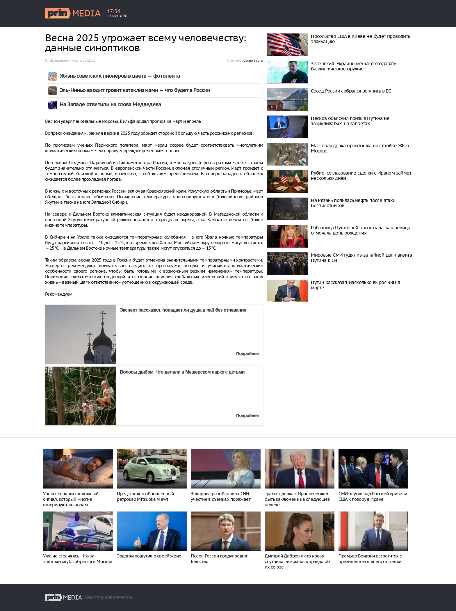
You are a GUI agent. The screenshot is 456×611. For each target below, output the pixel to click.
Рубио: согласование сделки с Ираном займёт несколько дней (361, 175)
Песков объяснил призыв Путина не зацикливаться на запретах (350, 120)
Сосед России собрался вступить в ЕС (351, 91)
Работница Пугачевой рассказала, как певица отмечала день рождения (360, 230)
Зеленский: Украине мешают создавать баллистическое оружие (353, 66)
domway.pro (253, 60)
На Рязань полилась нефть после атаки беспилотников (353, 202)
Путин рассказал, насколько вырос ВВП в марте (355, 284)
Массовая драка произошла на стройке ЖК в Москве (360, 148)
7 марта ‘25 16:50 (82, 60)
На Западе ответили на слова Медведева (110, 105)
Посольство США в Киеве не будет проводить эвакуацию (360, 38)
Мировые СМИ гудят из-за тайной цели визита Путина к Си (361, 257)
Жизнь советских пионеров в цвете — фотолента (120, 76)
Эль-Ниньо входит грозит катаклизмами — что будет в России (135, 90)
